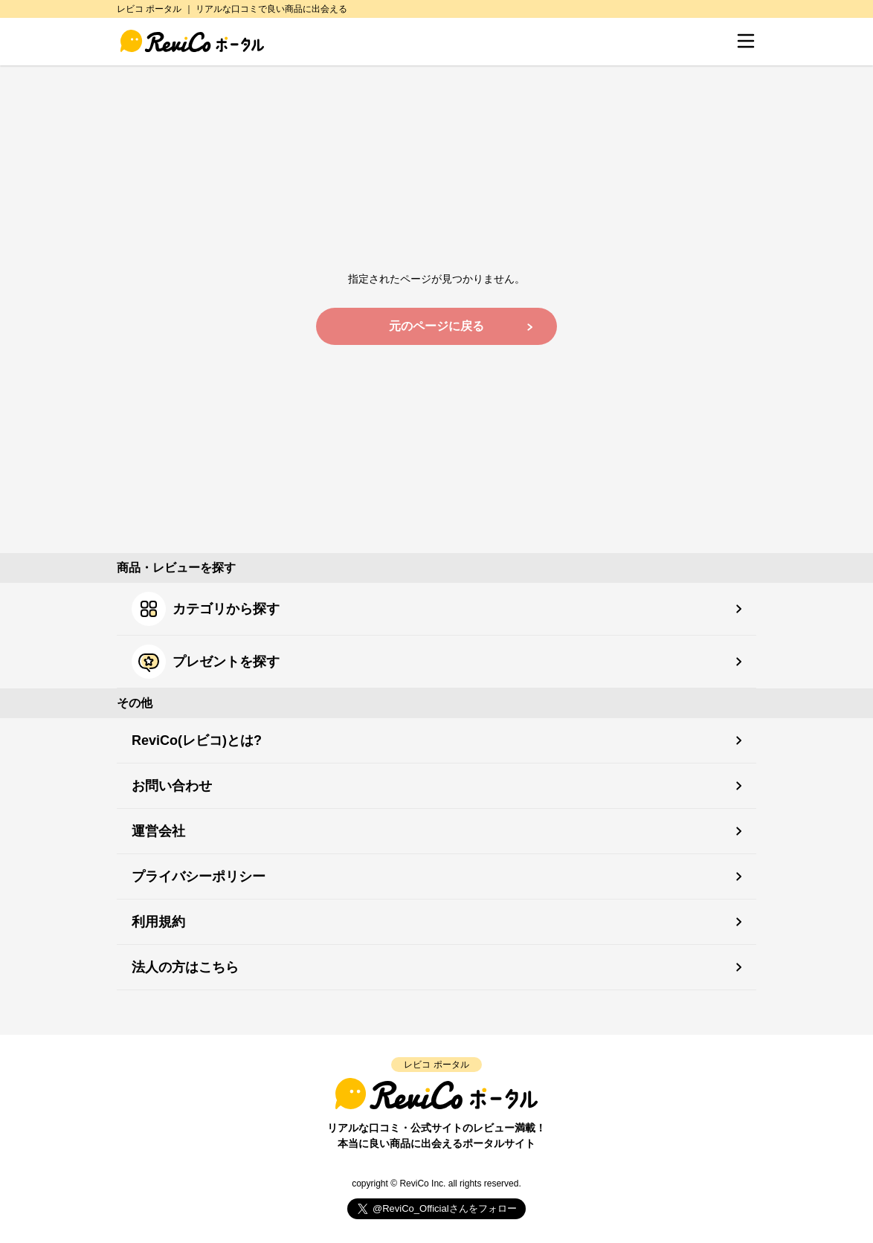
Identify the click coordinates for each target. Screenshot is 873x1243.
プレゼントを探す (206, 662)
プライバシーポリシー (198, 876)
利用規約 (158, 921)
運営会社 (158, 831)
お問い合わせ (172, 785)
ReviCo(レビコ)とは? (197, 740)
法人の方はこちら (185, 967)
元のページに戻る (436, 326)
